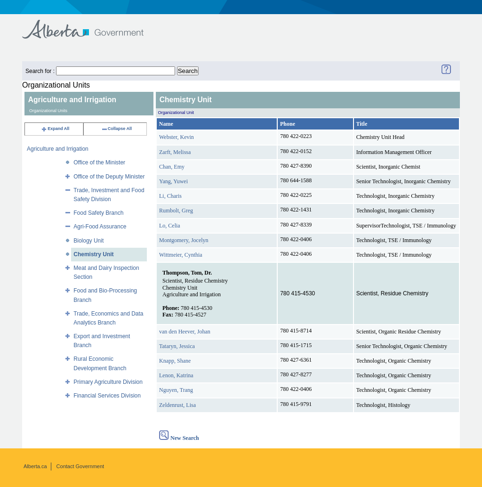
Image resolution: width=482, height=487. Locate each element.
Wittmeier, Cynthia (180, 255)
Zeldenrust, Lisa (177, 405)
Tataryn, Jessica (177, 346)
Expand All (55, 128)
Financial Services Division (107, 395)
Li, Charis (170, 196)
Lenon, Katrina (176, 375)
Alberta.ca (35, 466)
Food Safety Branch (98, 213)
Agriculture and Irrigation (57, 149)
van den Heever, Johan (184, 331)
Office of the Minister (99, 162)
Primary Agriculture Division (108, 382)
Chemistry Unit (93, 254)
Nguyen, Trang (176, 390)
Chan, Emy (172, 166)
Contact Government (80, 466)
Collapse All (116, 128)
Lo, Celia (169, 225)
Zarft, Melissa (175, 152)
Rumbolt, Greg (176, 210)
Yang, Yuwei (173, 181)
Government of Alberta (90, 25)
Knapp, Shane (175, 360)
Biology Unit (88, 240)
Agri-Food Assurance (99, 226)
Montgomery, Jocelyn (184, 240)
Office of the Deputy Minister (109, 176)
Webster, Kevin (176, 137)
